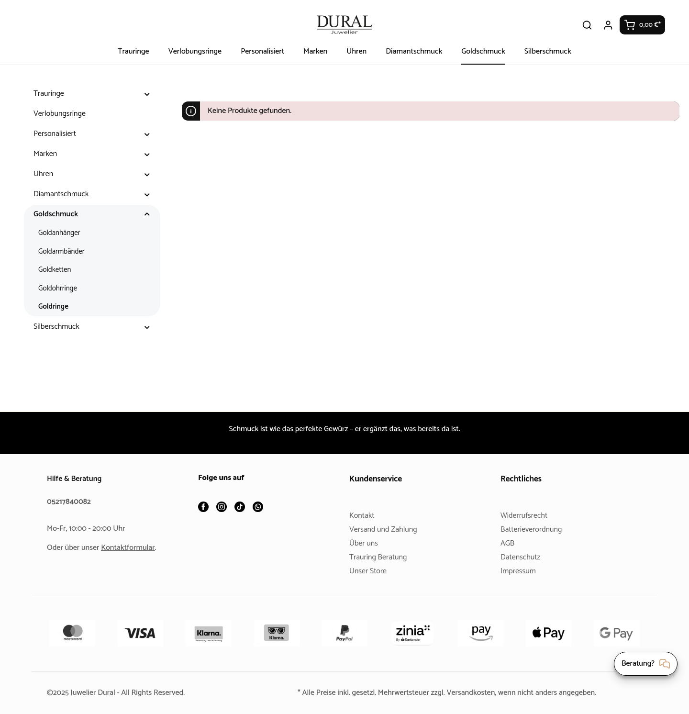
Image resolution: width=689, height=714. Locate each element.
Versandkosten (472, 693)
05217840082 (70, 502)
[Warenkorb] (642, 24)
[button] (147, 93)
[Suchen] (587, 24)
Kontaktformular (131, 548)
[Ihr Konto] (608, 24)
